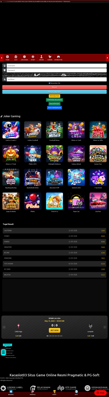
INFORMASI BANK (9, 350)
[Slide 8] (58, 336)
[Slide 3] (50, 336)
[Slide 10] (61, 336)
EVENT (54, 394)
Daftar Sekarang (54, 92)
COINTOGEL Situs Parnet (54, 99)
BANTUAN (8, 346)
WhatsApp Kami (54, 95)
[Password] (57, 70)
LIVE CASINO (24, 59)
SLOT (16, 59)
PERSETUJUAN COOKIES (11, 357)
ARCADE (41, 59)
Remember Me (54, 83)
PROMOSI (32, 394)
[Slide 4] (52, 336)
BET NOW (54, 330)
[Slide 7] (56, 336)
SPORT (33, 59)
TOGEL (7, 59)
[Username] (57, 66)
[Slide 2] (48, 336)
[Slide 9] (60, 336)
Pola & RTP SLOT (54, 103)
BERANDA (11, 394)
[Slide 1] (47, 336)
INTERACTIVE (58, 59)
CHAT (76, 394)
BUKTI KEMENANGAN (54, 107)
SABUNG (50, 59)
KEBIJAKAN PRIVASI (10, 355)
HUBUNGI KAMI (9, 353)
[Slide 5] (53, 336)
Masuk (54, 87)
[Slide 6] (55, 336)
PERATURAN (8, 348)
